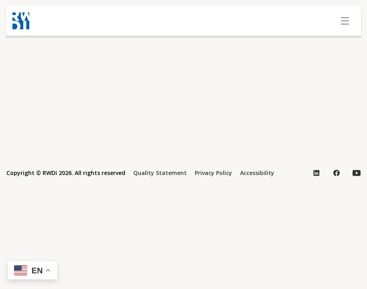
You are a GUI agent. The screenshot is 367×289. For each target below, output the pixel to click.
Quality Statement (160, 173)
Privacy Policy (213, 173)
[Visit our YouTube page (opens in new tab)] (357, 173)
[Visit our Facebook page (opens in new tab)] (336, 173)
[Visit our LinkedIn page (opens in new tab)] (316, 173)
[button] (32, 270)
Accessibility (257, 173)
